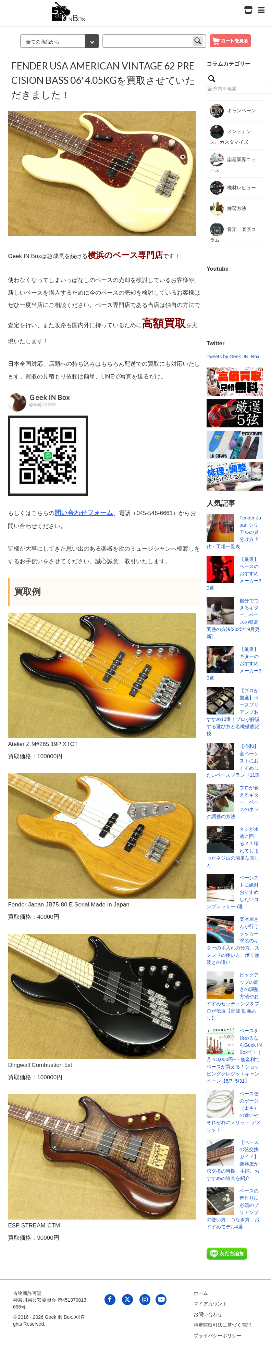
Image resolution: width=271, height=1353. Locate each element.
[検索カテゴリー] (59, 41)
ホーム (201, 1293)
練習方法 (228, 209)
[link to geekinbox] (69, 10)
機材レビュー (233, 188)
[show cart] (230, 40)
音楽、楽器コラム (233, 233)
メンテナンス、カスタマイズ (230, 135)
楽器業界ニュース (233, 163)
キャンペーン (233, 111)
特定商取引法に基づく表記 (222, 1325)
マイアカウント (210, 1303)
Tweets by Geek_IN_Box (233, 356)
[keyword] (154, 41)
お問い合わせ (208, 1314)
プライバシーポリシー (218, 1335)
